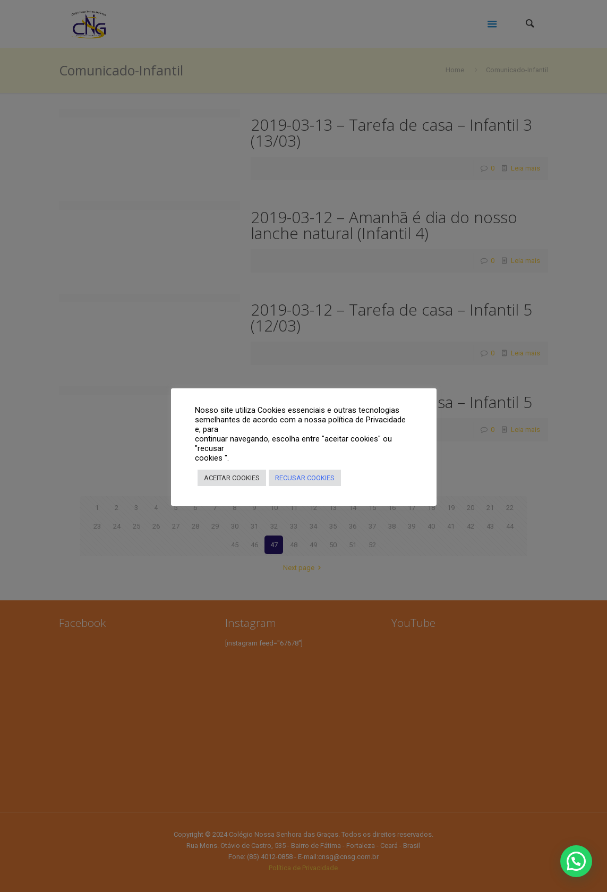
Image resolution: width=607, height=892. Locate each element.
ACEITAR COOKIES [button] (232, 478)
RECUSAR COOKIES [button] (305, 478)
